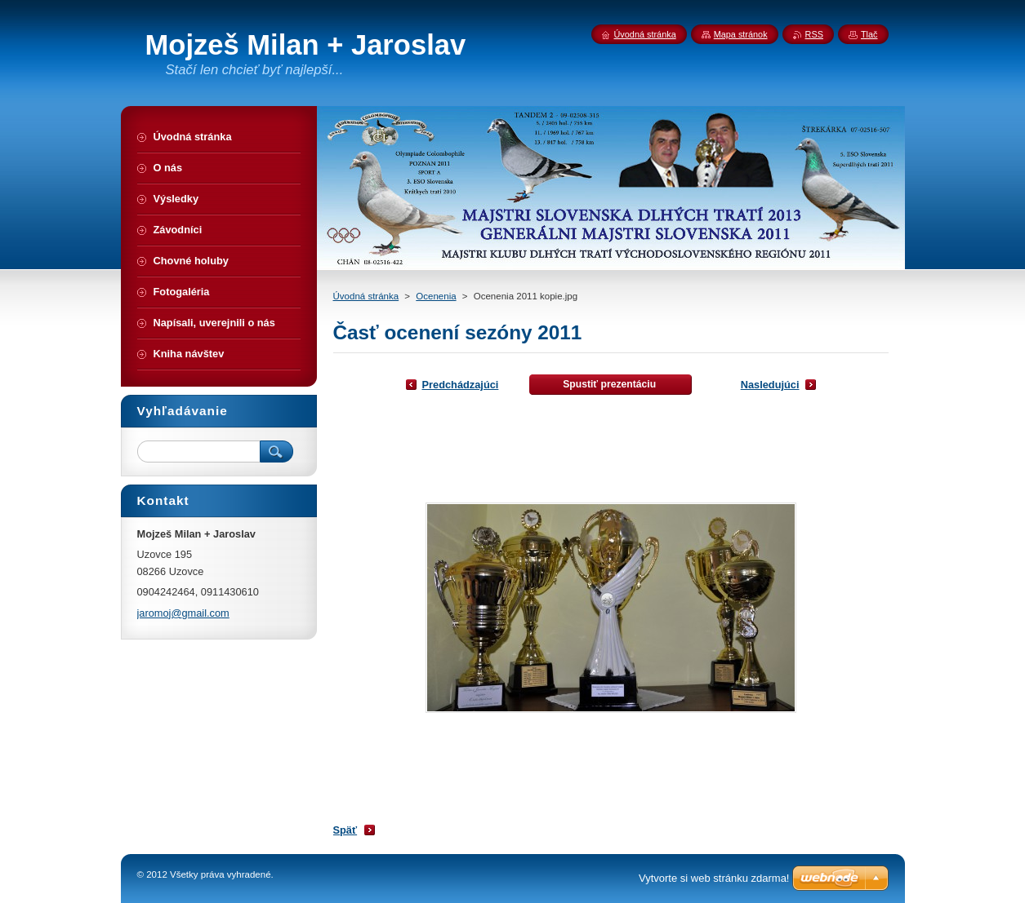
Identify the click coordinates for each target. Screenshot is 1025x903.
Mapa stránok (741, 34)
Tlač (869, 34)
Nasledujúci (770, 384)
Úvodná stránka (366, 296)
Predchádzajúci (460, 384)
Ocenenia (436, 296)
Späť (345, 830)
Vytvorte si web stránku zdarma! (714, 878)
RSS (814, 34)
